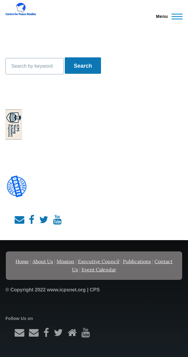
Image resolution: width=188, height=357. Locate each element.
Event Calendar (99, 270)
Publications (137, 261)
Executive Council (98, 261)
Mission (65, 261)
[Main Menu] (167, 16)
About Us (43, 261)
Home (22, 261)
